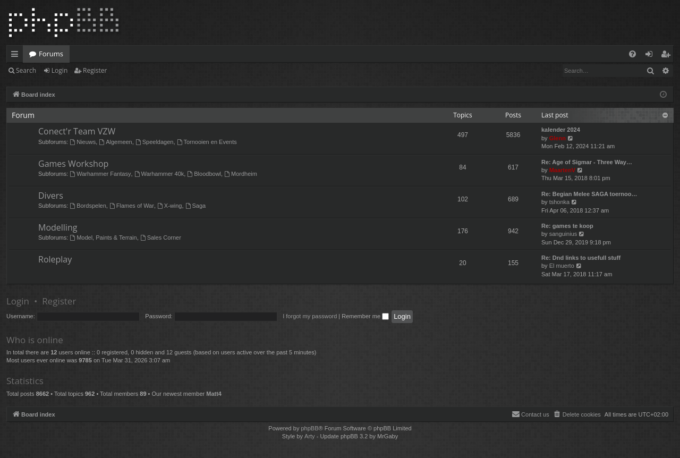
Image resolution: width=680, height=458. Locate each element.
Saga (195, 205)
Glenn (557, 138)
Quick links (17, 56)
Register (95, 70)
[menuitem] (632, 54)
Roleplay (55, 259)
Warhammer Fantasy (100, 174)
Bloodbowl (204, 174)
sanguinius (563, 234)
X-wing (169, 205)
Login (59, 70)
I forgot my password (310, 316)
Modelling (57, 227)
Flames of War (131, 205)
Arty (309, 436)
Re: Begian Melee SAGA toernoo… (589, 194)
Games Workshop (73, 163)
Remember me (365, 316)
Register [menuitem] (668, 56)
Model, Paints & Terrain (103, 237)
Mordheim (240, 174)
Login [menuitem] (651, 56)
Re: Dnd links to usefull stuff (580, 258)
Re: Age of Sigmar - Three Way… (586, 162)
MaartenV (562, 170)
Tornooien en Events (207, 142)
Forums (51, 53)
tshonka (559, 202)
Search (26, 70)
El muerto (561, 265)
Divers (50, 195)
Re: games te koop (567, 226)
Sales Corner (160, 237)
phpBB (309, 428)
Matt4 (214, 394)
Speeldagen (154, 142)
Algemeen (115, 142)
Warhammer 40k (159, 174)
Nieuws (83, 142)
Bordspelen (88, 205)
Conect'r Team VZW (76, 131)
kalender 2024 (560, 129)
